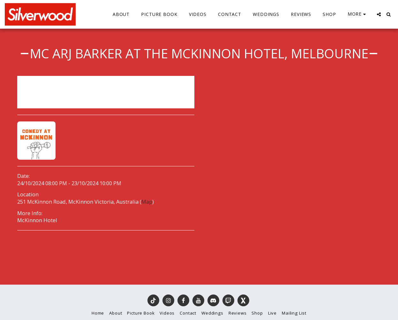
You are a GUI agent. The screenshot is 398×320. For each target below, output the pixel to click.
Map (146, 201)
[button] (378, 14)
